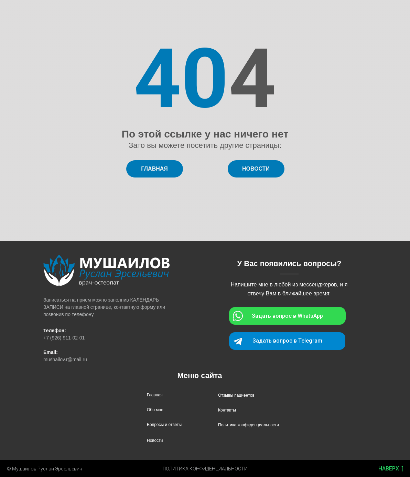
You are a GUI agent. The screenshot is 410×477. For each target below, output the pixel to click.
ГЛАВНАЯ (154, 169)
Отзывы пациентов (236, 395)
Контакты (227, 410)
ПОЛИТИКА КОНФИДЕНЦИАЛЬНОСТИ (205, 468)
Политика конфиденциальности (248, 425)
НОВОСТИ (256, 169)
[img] (106, 270)
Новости (155, 440)
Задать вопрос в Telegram (287, 340)
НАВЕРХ (390, 469)
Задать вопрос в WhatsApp (287, 316)
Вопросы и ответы (164, 424)
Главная (155, 395)
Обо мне (155, 409)
